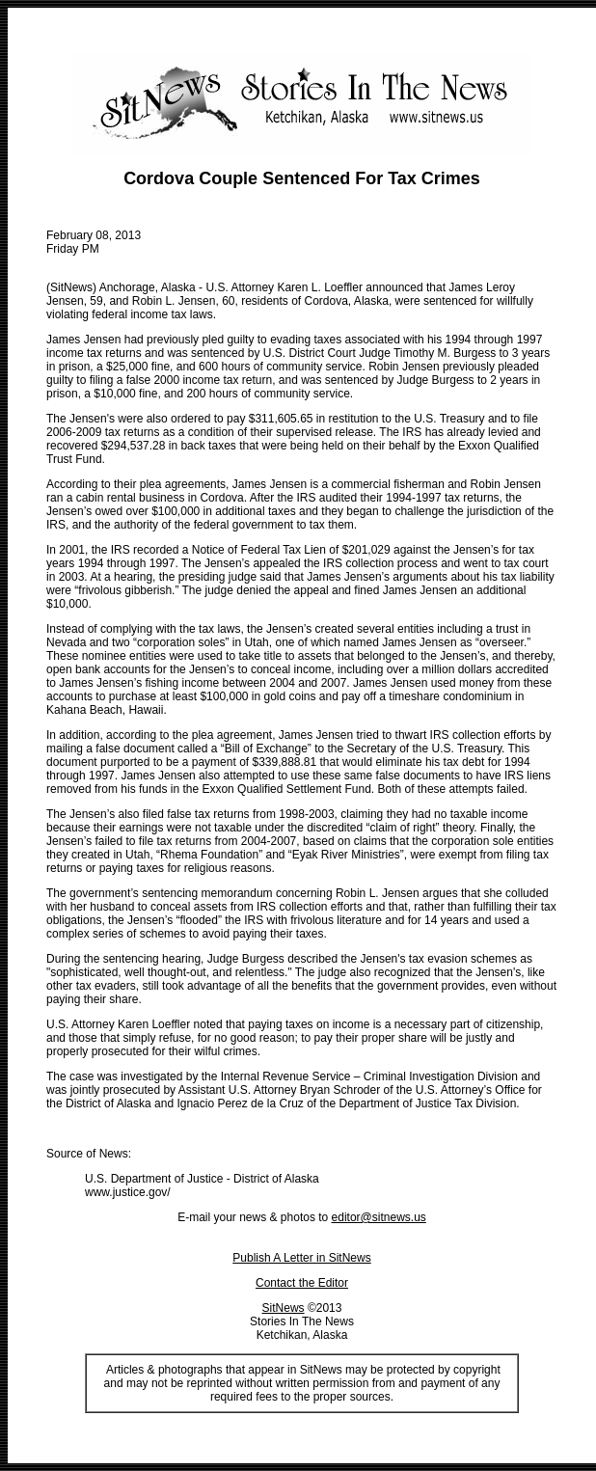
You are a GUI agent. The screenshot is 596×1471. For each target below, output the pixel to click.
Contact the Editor (302, 1283)
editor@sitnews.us (379, 1217)
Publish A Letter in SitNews (301, 1258)
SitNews (283, 1308)
